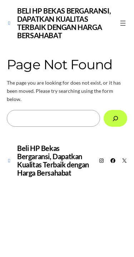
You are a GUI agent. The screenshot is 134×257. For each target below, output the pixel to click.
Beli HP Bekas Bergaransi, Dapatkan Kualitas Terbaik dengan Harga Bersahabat (64, 23)
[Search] (115, 118)
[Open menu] (123, 23)
